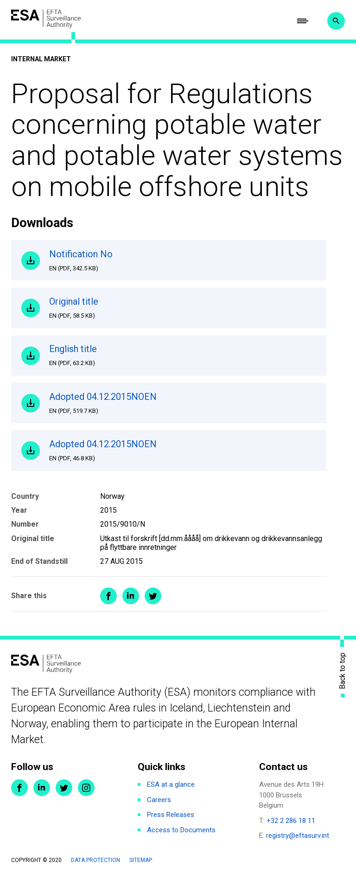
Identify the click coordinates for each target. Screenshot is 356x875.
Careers (159, 800)
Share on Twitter (153, 596)
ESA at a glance (171, 784)
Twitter (64, 787)
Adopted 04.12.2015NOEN (182, 403)
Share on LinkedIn (130, 596)
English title (182, 355)
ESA (46, 18)
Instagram (86, 787)
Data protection (95, 860)
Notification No (182, 260)
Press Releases (170, 814)
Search (336, 21)
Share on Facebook (108, 596)
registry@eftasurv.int (297, 835)
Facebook (19, 787)
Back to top (342, 671)
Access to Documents (181, 830)
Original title (182, 308)
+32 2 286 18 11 (291, 820)
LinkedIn (41, 787)
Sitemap (140, 860)
